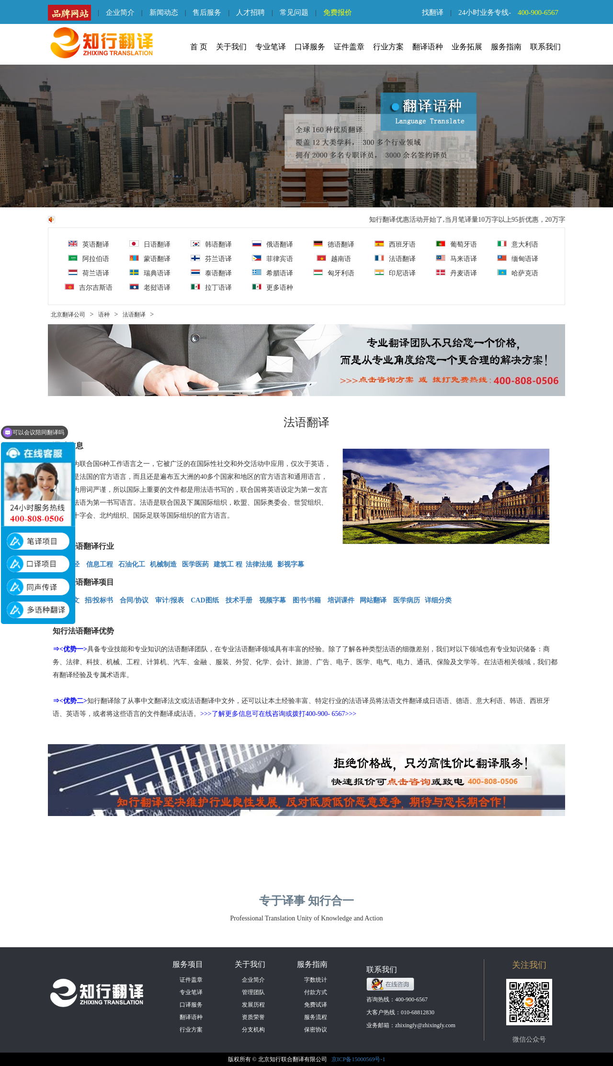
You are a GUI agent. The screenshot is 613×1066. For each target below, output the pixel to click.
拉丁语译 (211, 287)
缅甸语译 (517, 258)
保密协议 (315, 1029)
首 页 (198, 47)
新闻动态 (163, 12)
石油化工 (131, 564)
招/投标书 (99, 600)
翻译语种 (427, 47)
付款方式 (315, 992)
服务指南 (506, 47)
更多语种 (272, 287)
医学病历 (406, 600)
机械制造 (163, 564)
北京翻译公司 (68, 314)
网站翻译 (373, 600)
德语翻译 (333, 244)
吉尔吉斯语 (89, 287)
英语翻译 (88, 244)
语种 (104, 314)
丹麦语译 (456, 273)
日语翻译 (149, 244)
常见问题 (294, 12)
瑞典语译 (149, 273)
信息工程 (99, 564)
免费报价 (337, 12)
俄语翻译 (272, 244)
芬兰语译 (211, 258)
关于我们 (231, 47)
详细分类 (438, 600)
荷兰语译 (88, 273)
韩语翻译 (211, 244)
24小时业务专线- (511, 12)
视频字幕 (272, 600)
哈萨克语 (517, 273)
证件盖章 (349, 47)
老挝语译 (149, 287)
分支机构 (253, 1029)
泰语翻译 (211, 273)
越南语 (334, 258)
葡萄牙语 (456, 244)
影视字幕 (290, 564)
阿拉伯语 (88, 258)
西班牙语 (395, 244)
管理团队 (253, 992)
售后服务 (207, 12)
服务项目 (187, 964)
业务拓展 (467, 47)
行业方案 (388, 47)
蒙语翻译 (149, 258)
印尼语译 (395, 273)
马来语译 (456, 258)
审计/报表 (170, 600)
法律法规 (259, 564)
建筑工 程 (228, 564)
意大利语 (517, 244)
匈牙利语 (333, 273)
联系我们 (545, 47)
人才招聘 (250, 12)
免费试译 (315, 1004)
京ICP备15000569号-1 (358, 1059)
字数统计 (315, 979)
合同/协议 (134, 600)
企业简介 (120, 12)
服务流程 (315, 1017)
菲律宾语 (272, 258)
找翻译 (432, 12)
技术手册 (239, 600)
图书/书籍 (307, 600)
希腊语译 (272, 273)
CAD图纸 (204, 600)
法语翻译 (395, 258)
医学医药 (196, 564)
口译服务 (310, 47)
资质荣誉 (253, 1017)
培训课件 (341, 600)
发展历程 (253, 1004)
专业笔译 (270, 47)
